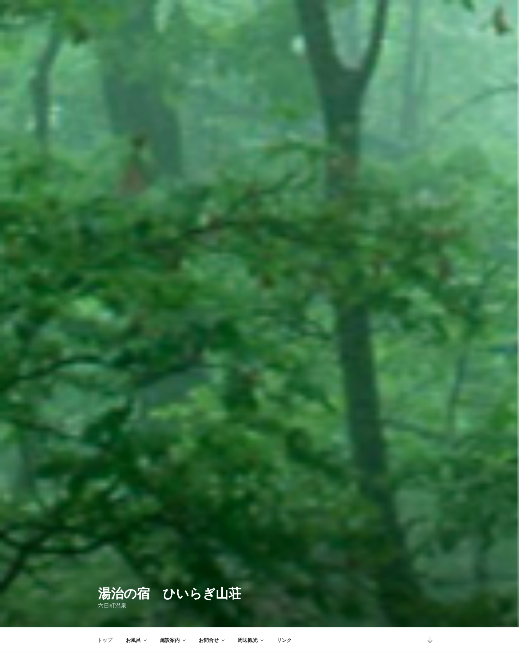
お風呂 (137, 640)
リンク (284, 640)
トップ (104, 640)
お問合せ (212, 640)
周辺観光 (251, 640)
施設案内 (173, 640)
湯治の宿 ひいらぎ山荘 (169, 593)
